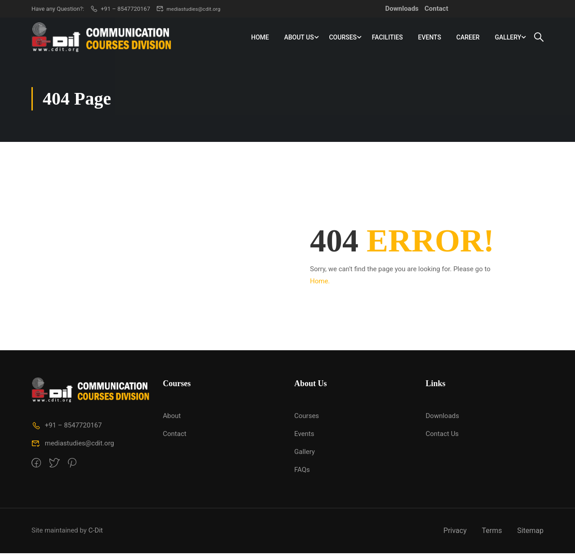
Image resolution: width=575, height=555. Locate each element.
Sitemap (530, 532)
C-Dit (95, 532)
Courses (343, 37)
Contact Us (442, 436)
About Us (299, 37)
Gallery (508, 37)
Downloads (402, 8)
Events (430, 37)
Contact (436, 8)
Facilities (387, 37)
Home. (320, 283)
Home (260, 37)
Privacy (455, 532)
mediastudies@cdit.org (191, 8)
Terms (492, 532)
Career (468, 37)
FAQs (302, 471)
